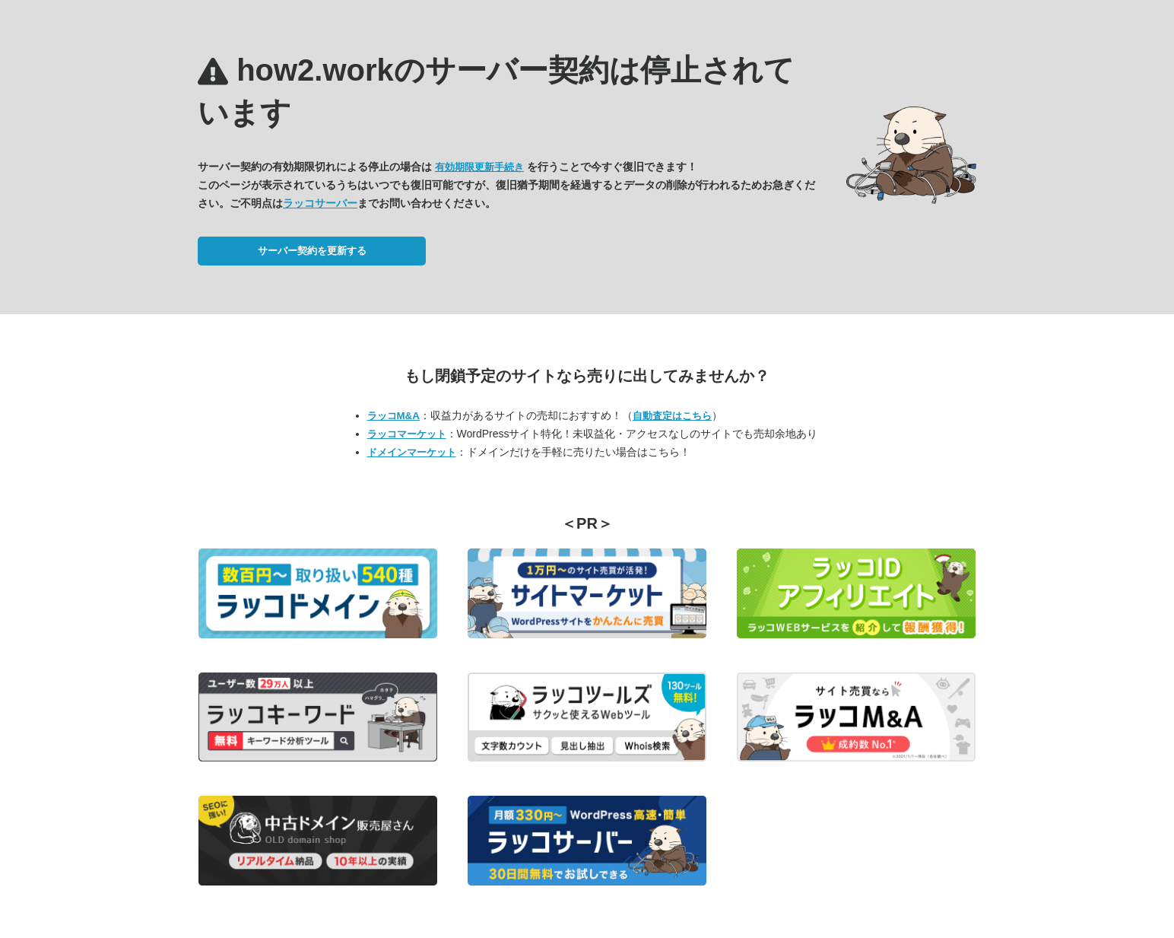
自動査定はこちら (672, 415)
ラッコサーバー (320, 203)
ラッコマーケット (406, 434)
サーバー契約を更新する (312, 250)
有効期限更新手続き (479, 167)
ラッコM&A (393, 415)
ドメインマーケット (411, 452)
